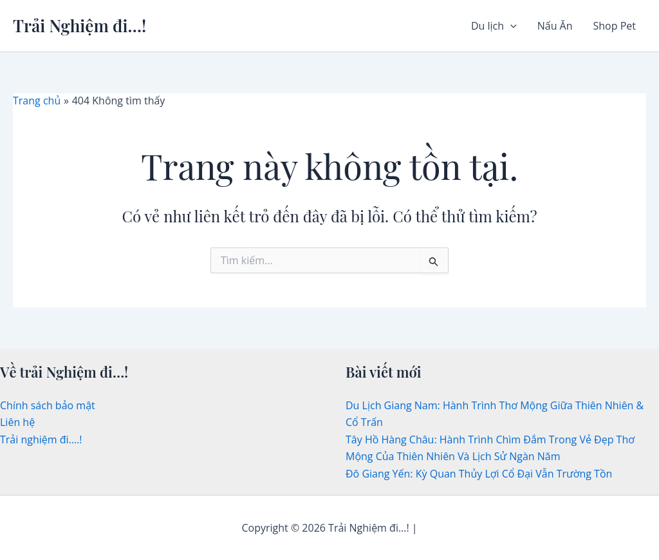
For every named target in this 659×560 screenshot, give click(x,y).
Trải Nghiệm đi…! (79, 25)
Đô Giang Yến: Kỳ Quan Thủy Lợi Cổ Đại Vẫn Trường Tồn (479, 474)
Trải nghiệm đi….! (41, 439)
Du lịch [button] (494, 26)
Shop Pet (614, 26)
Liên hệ (17, 422)
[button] (510, 26)
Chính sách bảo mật (47, 405)
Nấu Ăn (555, 26)
